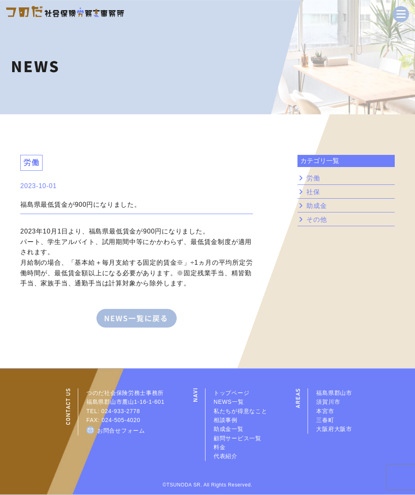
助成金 (316, 206)
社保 (313, 192)
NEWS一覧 (229, 402)
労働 (313, 178)
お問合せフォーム (121, 430)
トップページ (231, 393)
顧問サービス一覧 (237, 438)
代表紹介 (225, 456)
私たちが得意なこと (240, 411)
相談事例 (225, 420)
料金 (219, 447)
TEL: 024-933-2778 (113, 411)
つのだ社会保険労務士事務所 (125, 393)
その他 (316, 219)
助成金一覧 (229, 429)
